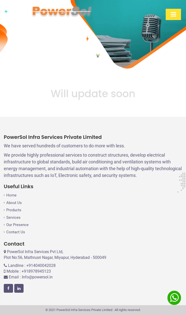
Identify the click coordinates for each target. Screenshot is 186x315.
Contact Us (15, 232)
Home (11, 195)
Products (13, 210)
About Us (14, 202)
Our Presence (17, 225)
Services (13, 217)
